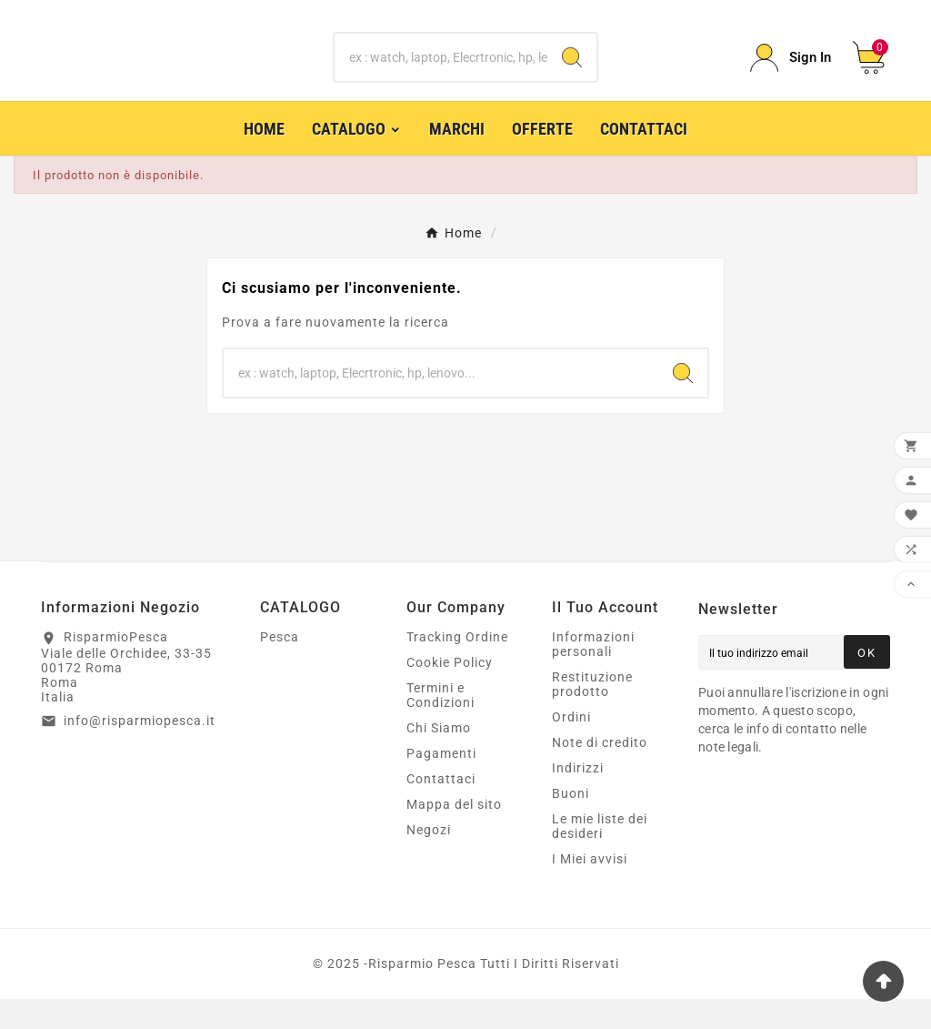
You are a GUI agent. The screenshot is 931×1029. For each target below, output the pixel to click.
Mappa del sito (454, 834)
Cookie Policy (449, 692)
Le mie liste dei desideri (599, 856)
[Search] (572, 73)
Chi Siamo (438, 758)
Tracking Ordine (457, 667)
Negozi (428, 859)
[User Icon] (790, 72)
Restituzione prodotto (592, 714)
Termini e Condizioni (440, 725)
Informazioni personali (593, 674)
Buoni (570, 823)
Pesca (279, 667)
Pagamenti (441, 783)
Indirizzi (578, 798)
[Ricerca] (440, 72)
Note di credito (599, 772)
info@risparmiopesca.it (139, 749)
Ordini (571, 747)
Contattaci (441, 809)
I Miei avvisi (589, 889)
